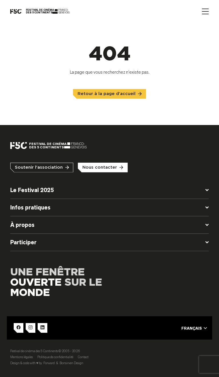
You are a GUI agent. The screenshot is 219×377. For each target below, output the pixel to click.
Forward (49, 363)
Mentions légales (21, 357)
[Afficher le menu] (205, 11)
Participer (23, 242)
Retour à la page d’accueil (106, 94)
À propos (22, 225)
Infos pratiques (30, 207)
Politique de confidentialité (55, 357)
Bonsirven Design (71, 363)
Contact (83, 357)
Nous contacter (99, 167)
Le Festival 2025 (32, 190)
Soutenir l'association (39, 167)
